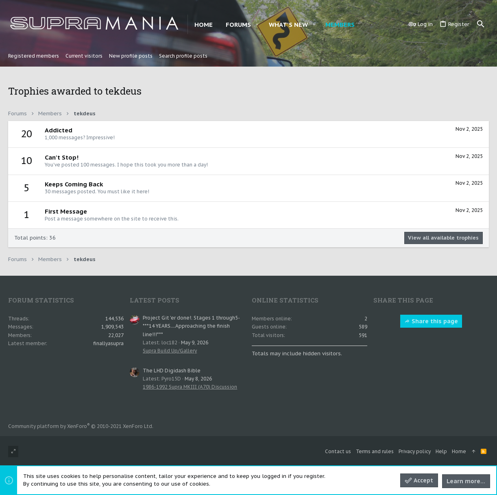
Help (441, 451)
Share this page (431, 321)
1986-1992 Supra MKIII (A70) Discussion (190, 387)
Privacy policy (415, 451)
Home (459, 451)
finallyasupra (108, 343)
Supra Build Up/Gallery (170, 351)
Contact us (338, 451)
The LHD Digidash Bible (172, 370)
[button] (257, 24)
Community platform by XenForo (80, 426)
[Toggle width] (13, 452)
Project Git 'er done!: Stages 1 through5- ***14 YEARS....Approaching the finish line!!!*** (191, 326)
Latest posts (154, 300)
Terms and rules (375, 451)
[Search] (481, 24)
